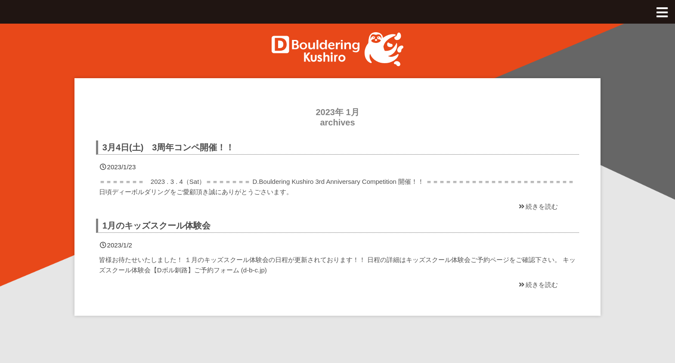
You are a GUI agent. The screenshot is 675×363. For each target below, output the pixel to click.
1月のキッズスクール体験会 (156, 225)
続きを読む (537, 206)
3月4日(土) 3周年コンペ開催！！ (168, 147)
